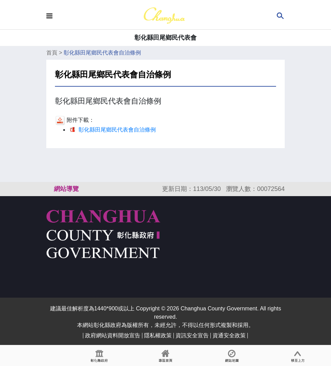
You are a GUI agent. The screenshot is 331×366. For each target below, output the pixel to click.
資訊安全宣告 (192, 335)
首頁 (51, 53)
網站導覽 (66, 188)
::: (49, 188)
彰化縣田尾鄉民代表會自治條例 (102, 53)
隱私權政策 (158, 335)
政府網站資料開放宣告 (112, 335)
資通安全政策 (229, 335)
